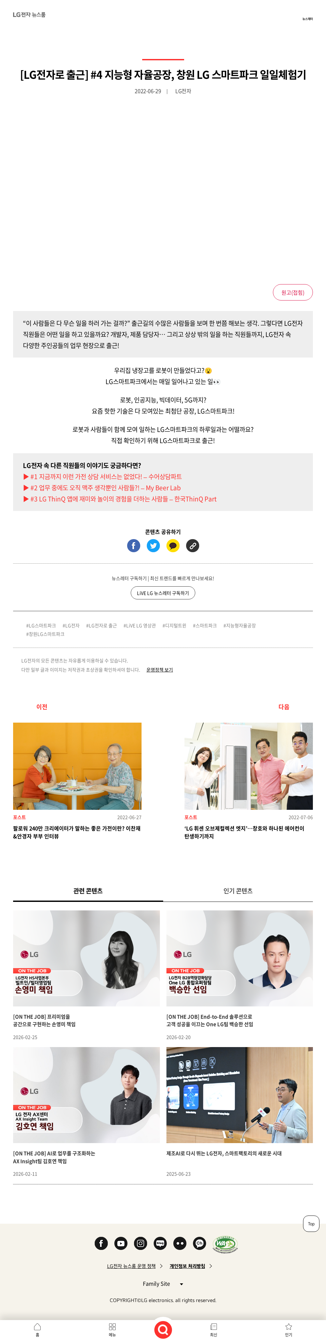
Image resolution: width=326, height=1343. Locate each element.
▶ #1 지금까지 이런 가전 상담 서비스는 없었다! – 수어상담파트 (102, 476)
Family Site (163, 1283)
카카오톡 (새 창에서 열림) (173, 545)
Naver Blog (160, 1243)
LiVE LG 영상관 (141, 625)
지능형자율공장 (241, 625)
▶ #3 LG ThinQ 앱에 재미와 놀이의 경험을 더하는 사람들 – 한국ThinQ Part (120, 498)
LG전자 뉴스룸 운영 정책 (131, 1266)
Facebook (101, 1243)
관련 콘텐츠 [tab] (98, 890)
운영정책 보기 (159, 669)
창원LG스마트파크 (47, 634)
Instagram (140, 1243)
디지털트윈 (175, 625)
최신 (213, 1335)
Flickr (179, 1243)
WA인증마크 (225, 1245)
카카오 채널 (199, 1243)
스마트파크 (206, 625)
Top (311, 1223)
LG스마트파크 (42, 625)
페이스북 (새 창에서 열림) (133, 545)
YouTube (120, 1243)
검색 (163, 1330)
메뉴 (112, 1335)
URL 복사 (192, 545)
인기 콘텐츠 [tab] (238, 890)
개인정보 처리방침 (187, 1266)
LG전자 (72, 625)
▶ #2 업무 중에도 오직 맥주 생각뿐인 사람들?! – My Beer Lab (102, 487)
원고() (292, 292)
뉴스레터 (307, 19)
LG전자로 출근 (103, 625)
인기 (288, 1335)
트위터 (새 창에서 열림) (153, 545)
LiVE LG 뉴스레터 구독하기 (163, 593)
